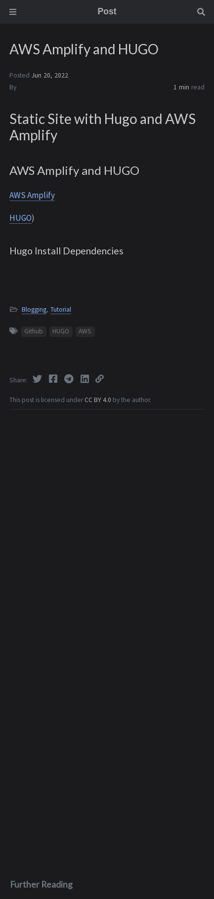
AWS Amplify (32, 195)
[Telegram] (70, 379)
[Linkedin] (85, 379)
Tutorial (60, 309)
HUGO (20, 217)
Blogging (34, 309)
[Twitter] (38, 379)
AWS (85, 331)
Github (33, 331)
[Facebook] (54, 379)
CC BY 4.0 (99, 400)
